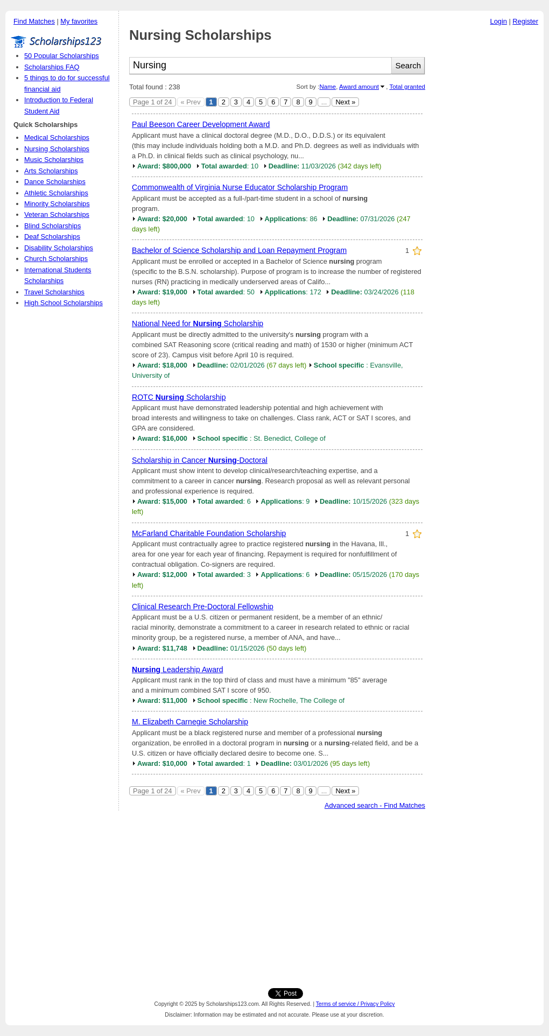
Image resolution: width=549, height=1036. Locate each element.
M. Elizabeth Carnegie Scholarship (190, 721)
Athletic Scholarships (56, 193)
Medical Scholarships (56, 137)
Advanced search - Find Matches (375, 805)
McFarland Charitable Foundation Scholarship (209, 533)
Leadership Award (177, 669)
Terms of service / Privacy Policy (355, 1004)
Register (525, 21)
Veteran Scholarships (56, 214)
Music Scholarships (53, 160)
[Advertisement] (487, 193)
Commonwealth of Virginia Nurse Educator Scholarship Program (240, 187)
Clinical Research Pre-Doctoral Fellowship (202, 606)
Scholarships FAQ (51, 67)
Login (498, 21)
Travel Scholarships (54, 292)
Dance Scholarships (55, 182)
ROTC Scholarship (179, 397)
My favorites (78, 21)
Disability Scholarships (58, 248)
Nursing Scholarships (56, 149)
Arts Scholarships (51, 171)
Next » (345, 102)
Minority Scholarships (57, 204)
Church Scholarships (56, 259)
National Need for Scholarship (197, 323)
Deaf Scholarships (52, 236)
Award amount (359, 86)
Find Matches (34, 21)
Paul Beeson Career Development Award (201, 124)
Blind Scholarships (52, 226)
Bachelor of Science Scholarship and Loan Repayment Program (239, 250)
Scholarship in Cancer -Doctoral (200, 460)
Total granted (407, 86)
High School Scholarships (63, 303)
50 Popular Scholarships (61, 56)
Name (327, 86)
